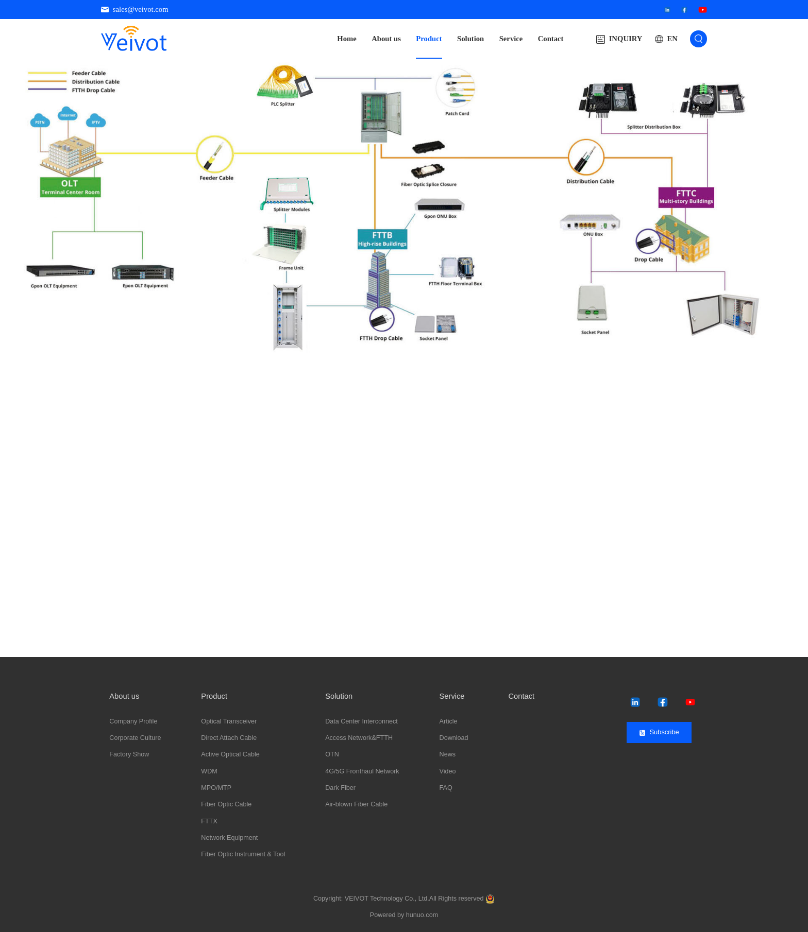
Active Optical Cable (230, 754)
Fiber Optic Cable (226, 804)
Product (429, 38)
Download (454, 737)
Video (448, 771)
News (448, 754)
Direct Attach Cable (229, 737)
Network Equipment (229, 837)
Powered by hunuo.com (404, 915)
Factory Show (129, 754)
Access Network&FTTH (359, 737)
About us (386, 38)
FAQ (446, 787)
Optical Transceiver (229, 721)
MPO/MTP (216, 787)
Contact (551, 38)
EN (672, 38)
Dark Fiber (340, 787)
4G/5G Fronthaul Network (362, 771)
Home (347, 38)
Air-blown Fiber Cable (356, 804)
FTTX (209, 821)
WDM (209, 771)
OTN (332, 754)
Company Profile (133, 721)
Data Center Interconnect (361, 721)
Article (449, 721)
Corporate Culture (135, 737)
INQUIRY (619, 39)
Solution (470, 38)
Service (511, 38)
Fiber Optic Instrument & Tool (243, 854)
